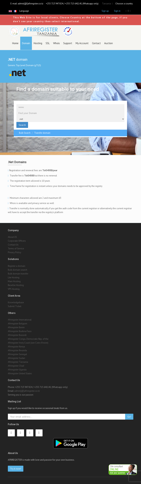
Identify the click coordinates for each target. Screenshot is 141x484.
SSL (48, 43)
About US (12, 237)
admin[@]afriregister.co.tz (30, 3)
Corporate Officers (17, 240)
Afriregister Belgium (17, 323)
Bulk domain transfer (18, 273)
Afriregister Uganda (17, 369)
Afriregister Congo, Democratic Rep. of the (28, 338)
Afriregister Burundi (17, 335)
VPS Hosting (14, 289)
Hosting (38, 43)
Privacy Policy (14, 252)
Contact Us (13, 244)
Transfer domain (42, 132)
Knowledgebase (16, 302)
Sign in (117, 10)
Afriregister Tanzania (18, 361)
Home (15, 43)
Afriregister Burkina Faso (20, 331)
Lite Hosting (13, 277)
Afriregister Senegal (17, 354)
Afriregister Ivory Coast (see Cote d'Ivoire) (28, 342)
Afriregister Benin (16, 327)
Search (22, 124)
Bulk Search (25, 132)
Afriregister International (20, 319)
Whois (56, 43)
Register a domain (16, 266)
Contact (96, 43)
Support (67, 43)
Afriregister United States (20, 373)
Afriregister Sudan (16, 358)
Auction (108, 43)
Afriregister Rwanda (17, 350)
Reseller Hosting (16, 285)
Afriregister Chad (16, 365)
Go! (129, 416)
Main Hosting (14, 281)
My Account (82, 43)
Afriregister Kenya (16, 346)
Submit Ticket (14, 306)
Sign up (105, 10)
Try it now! (15, 468)
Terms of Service (16, 248)
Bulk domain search (17, 269)
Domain (26, 43)
